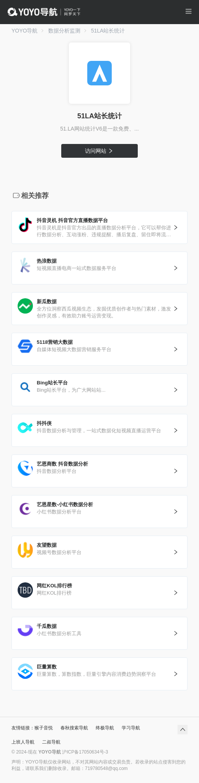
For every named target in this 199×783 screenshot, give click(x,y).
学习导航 (131, 728)
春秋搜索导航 (74, 728)
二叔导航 (51, 742)
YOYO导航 (24, 31)
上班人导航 (22, 742)
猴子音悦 (43, 728)
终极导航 (105, 728)
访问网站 (99, 151)
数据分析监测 (64, 31)
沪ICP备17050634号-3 (85, 752)
